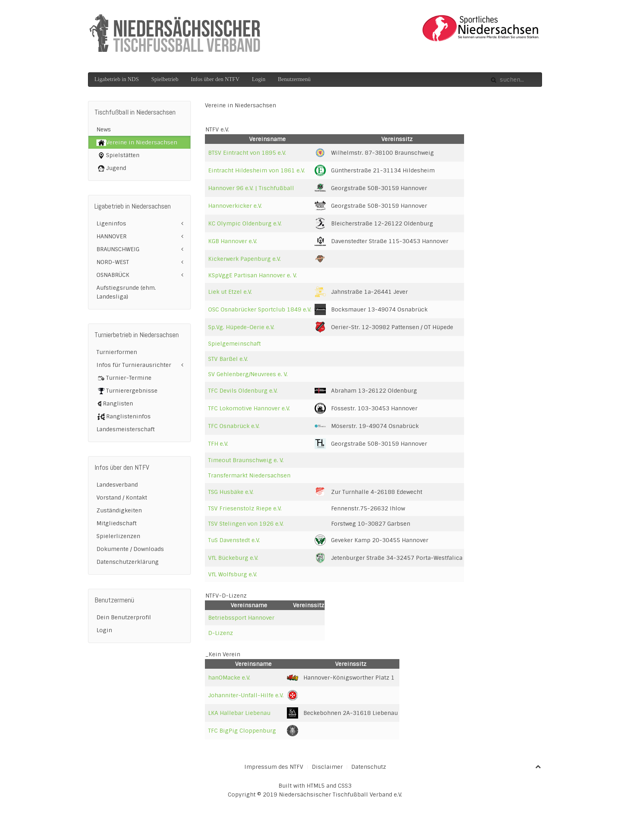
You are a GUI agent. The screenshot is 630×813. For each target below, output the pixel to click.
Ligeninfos (111, 223)
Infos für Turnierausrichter (133, 365)
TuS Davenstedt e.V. (234, 540)
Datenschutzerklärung (127, 561)
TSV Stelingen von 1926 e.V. (246, 523)
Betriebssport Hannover (241, 617)
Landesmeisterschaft (125, 429)
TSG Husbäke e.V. (231, 492)
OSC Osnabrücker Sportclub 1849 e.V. (259, 309)
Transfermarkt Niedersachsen (249, 475)
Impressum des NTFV (273, 766)
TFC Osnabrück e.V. (234, 426)
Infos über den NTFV (215, 79)
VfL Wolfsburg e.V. (232, 574)
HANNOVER (111, 236)
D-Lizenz (220, 633)
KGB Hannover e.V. (232, 241)
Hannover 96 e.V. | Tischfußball (251, 188)
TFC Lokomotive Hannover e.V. (249, 408)
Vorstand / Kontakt (121, 497)
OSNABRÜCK (112, 275)
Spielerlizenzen (118, 536)
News (103, 129)
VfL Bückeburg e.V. (233, 557)
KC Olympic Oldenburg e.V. (245, 223)
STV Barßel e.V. (228, 358)
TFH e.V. (218, 443)
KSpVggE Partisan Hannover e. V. (252, 275)
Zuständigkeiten (119, 510)
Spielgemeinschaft (234, 343)
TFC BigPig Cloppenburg (242, 730)
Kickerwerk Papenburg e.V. (244, 258)
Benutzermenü (294, 79)
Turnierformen (116, 352)
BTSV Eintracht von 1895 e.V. (247, 152)
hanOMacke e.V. (229, 677)
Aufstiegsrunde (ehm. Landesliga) (126, 292)
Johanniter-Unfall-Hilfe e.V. (246, 695)
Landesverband (117, 484)
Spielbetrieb (164, 79)
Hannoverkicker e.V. (235, 205)
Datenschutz (368, 766)
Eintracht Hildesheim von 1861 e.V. (256, 170)
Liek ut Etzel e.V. (230, 291)
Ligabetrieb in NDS (116, 79)
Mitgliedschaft (116, 523)
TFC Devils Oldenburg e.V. (243, 390)
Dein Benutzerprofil (123, 617)
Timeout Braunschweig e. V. (246, 460)
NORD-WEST (112, 262)
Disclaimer (327, 766)
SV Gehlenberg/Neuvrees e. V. (248, 374)
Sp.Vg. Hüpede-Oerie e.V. (241, 327)
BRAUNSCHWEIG (117, 249)
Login (258, 79)
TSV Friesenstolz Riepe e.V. (245, 508)
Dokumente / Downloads (130, 549)
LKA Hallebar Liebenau (239, 713)
